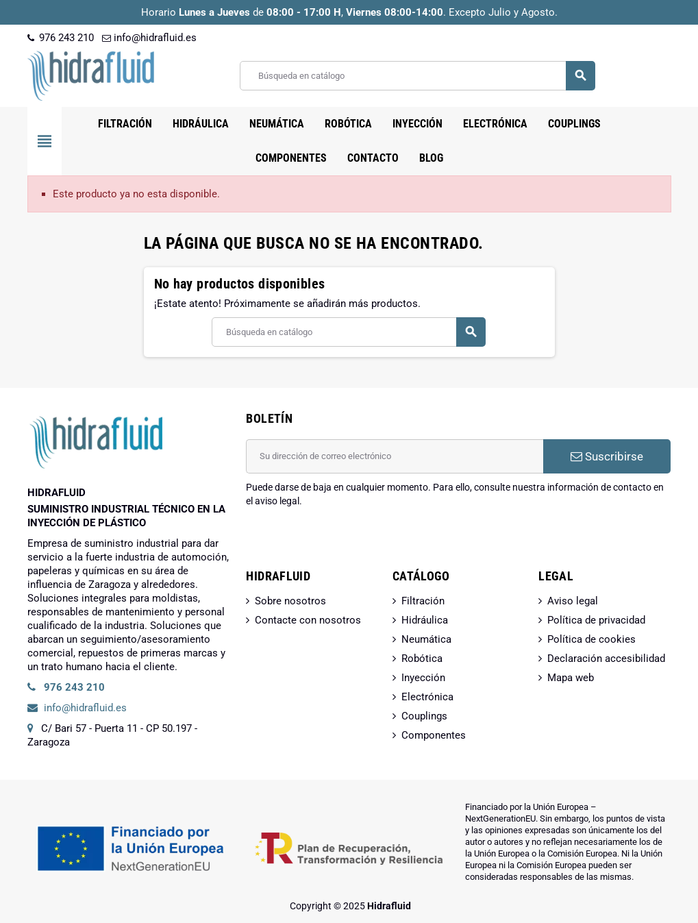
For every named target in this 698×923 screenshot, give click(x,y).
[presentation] (350, 542)
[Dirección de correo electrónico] (394, 456)
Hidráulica (424, 620)
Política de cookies (591, 639)
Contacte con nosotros (308, 620)
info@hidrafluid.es (149, 38)
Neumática (426, 639)
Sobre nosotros (290, 601)
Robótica (422, 658)
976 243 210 (60, 38)
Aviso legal (572, 601)
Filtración (423, 601)
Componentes (433, 735)
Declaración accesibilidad (606, 658)
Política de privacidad (596, 620)
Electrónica (427, 697)
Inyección (423, 678)
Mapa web (570, 678)
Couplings (424, 716)
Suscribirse (607, 456)
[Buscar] (417, 75)
